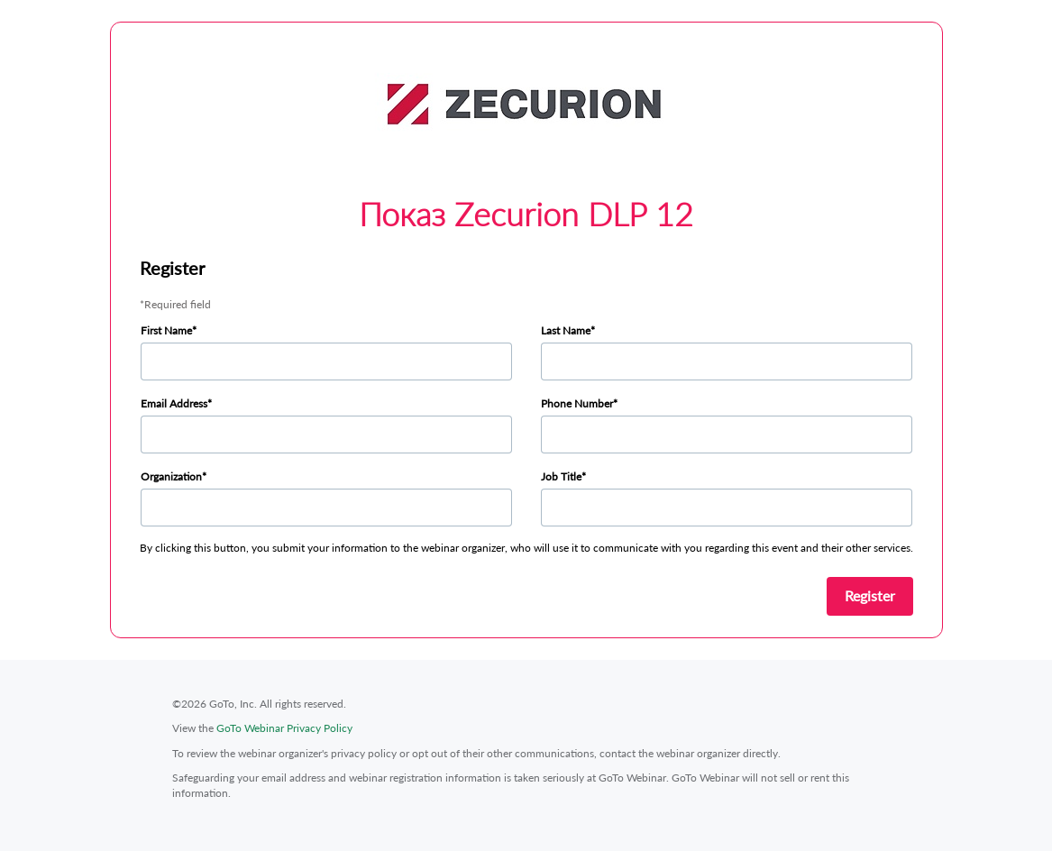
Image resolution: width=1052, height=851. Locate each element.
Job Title (561, 476)
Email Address (174, 403)
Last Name (565, 330)
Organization (171, 476)
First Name (166, 330)
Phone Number (577, 403)
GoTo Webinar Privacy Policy (284, 728)
